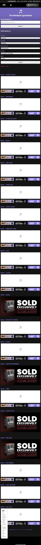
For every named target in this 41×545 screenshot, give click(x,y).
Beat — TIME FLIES (7, 185)
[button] (10, 5)
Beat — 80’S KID (6, 438)
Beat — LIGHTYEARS (8, 207)
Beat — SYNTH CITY (7, 411)
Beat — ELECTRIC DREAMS (10, 364)
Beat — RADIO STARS (8, 75)
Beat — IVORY (5, 342)
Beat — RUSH (5, 295)
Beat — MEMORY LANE (8, 229)
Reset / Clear (5, 66)
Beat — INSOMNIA (7, 97)
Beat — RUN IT (6, 141)
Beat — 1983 (5, 389)
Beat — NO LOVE (6, 507)
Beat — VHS (5, 251)
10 (27, 530)
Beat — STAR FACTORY (9, 119)
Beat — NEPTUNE (6, 163)
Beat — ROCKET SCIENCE (9, 320)
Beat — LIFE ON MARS (8, 485)
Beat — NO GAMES (7, 463)
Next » (31, 530)
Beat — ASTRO (6, 273)
